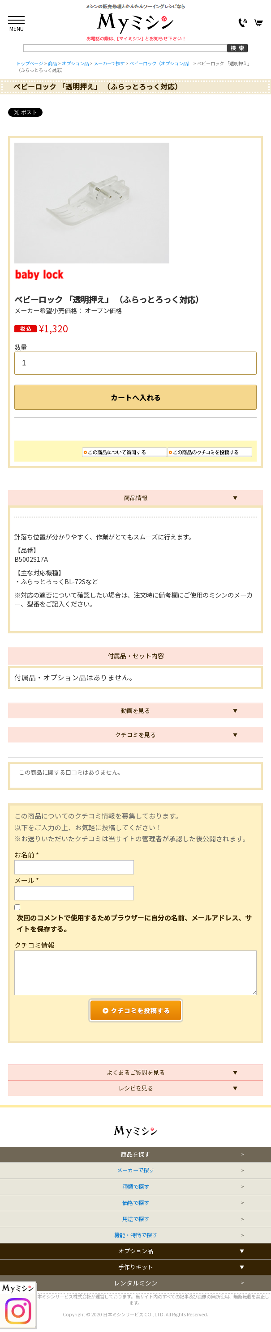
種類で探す (135, 1187)
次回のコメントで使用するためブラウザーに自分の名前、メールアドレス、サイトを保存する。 (134, 923)
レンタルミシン (136, 1283)
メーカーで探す (135, 1170)
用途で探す (135, 1219)
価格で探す (135, 1203)
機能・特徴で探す (135, 1235)
